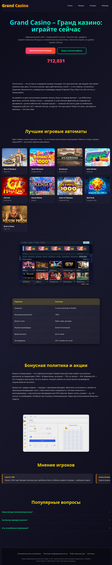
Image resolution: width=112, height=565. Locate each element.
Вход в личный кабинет (71, 51)
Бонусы (81, 6)
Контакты (90, 554)
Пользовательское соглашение (29, 554)
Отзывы (93, 6)
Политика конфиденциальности (55, 554)
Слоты (70, 6)
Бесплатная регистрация (40, 50)
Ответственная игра (77, 554)
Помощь (105, 6)
